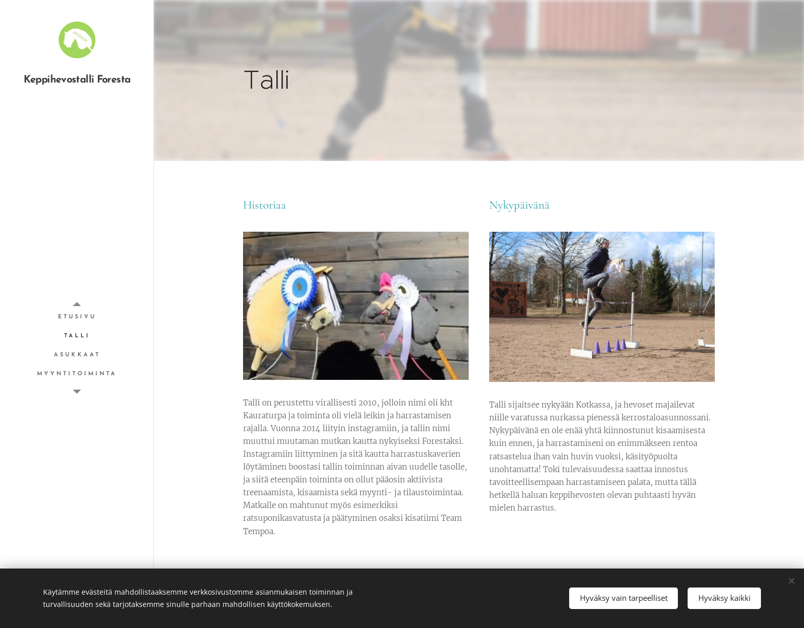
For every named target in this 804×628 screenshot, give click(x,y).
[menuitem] (77, 317)
